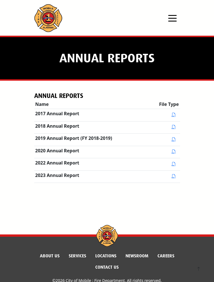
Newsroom (137, 256)
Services (77, 256)
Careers (165, 256)
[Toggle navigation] (172, 18)
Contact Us (107, 267)
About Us (50, 256)
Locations (105, 256)
